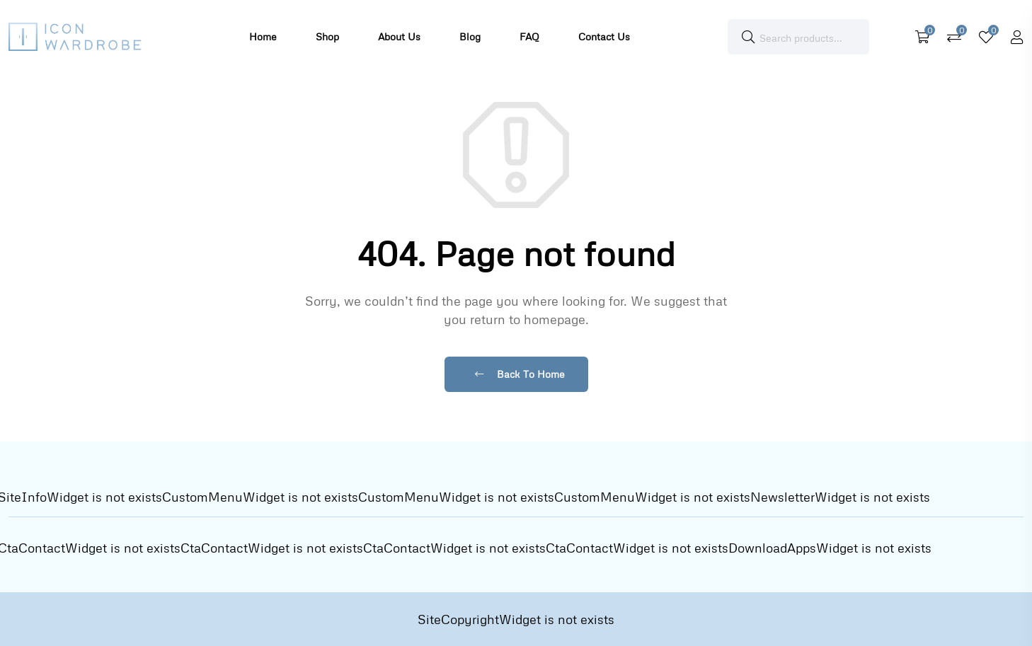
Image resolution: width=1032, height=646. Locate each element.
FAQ (529, 36)
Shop (327, 36)
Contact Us (604, 36)
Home (263, 36)
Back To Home (520, 374)
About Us (399, 36)
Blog (470, 36)
